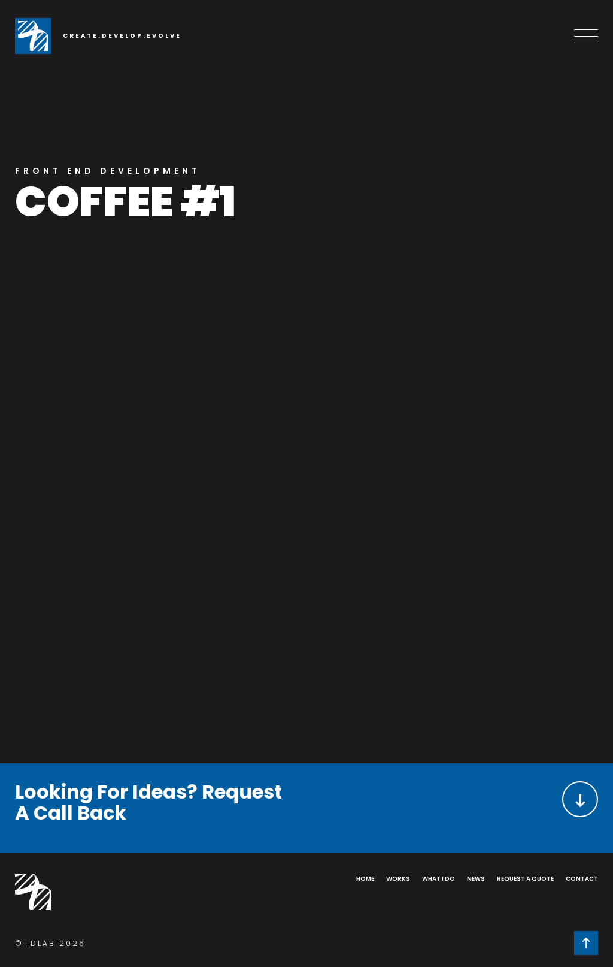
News (476, 878)
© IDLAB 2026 (50, 943)
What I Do (438, 878)
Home (365, 878)
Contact (582, 878)
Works (398, 878)
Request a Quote (525, 878)
